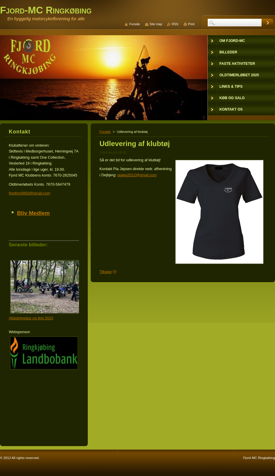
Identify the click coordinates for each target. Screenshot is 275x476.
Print (191, 24)
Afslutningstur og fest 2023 (31, 318)
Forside (105, 131)
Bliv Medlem (33, 213)
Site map (155, 24)
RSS (175, 24)
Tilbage (105, 272)
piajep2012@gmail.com (137, 175)
